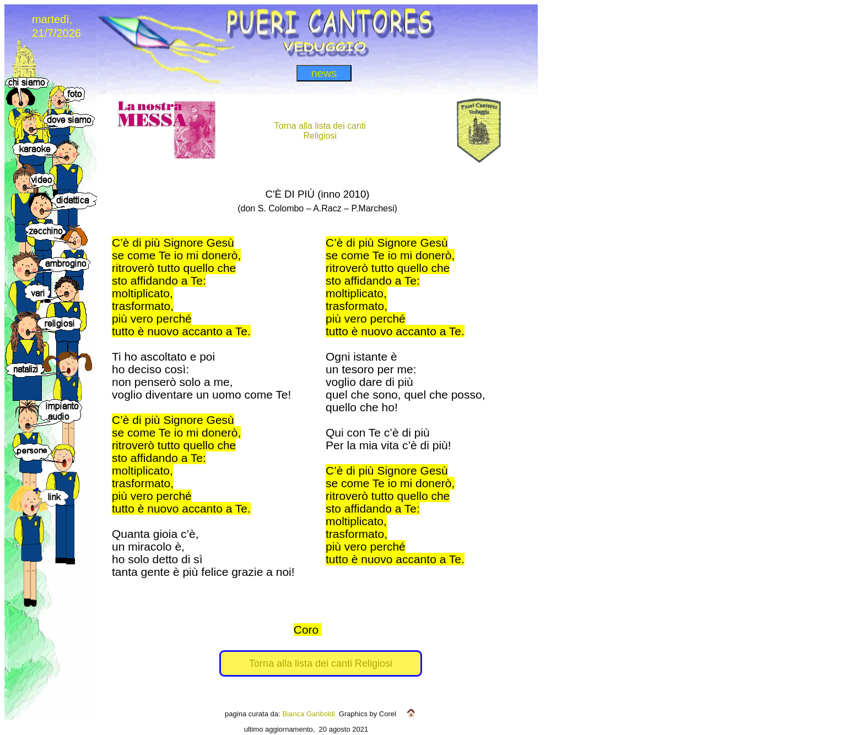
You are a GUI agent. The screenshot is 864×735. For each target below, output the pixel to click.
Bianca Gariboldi (309, 714)
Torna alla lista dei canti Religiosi (320, 663)
